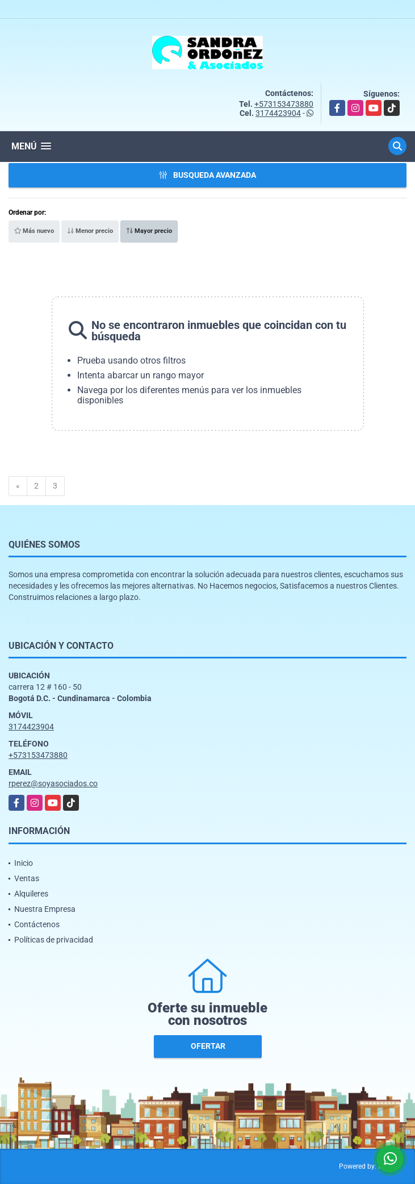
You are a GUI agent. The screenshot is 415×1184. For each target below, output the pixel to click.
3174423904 (278, 113)
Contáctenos (37, 924)
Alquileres (31, 893)
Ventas (26, 878)
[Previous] (18, 486)
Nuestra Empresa (45, 909)
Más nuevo (34, 231)
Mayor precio (149, 231)
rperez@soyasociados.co (53, 783)
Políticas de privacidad (53, 939)
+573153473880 (283, 104)
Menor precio (90, 231)
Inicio (23, 863)
